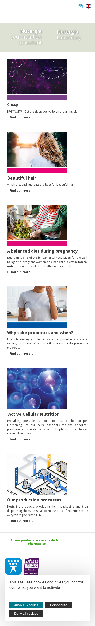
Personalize (58, 605)
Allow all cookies (26, 605)
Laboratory (69, 34)
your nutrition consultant (21, 37)
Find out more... (21, 439)
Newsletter (81, 6)
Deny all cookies (26, 613)
